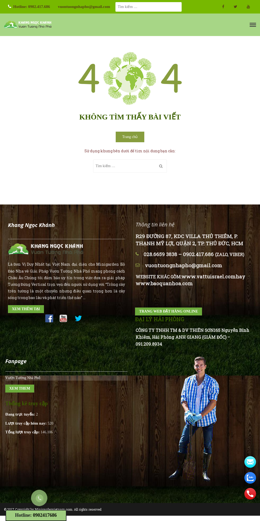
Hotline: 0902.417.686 (31, 7)
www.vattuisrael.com (208, 276)
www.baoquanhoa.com (164, 283)
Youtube (248, 6)
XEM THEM (19, 388)
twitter (235, 6)
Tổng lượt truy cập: (23, 432)
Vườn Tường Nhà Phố (22, 378)
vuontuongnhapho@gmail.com (84, 7)
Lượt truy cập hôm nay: (26, 423)
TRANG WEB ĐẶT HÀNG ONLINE (168, 311)
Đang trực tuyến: (20, 414)
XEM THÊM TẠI (26, 309)
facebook (223, 6)
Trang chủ (130, 137)
